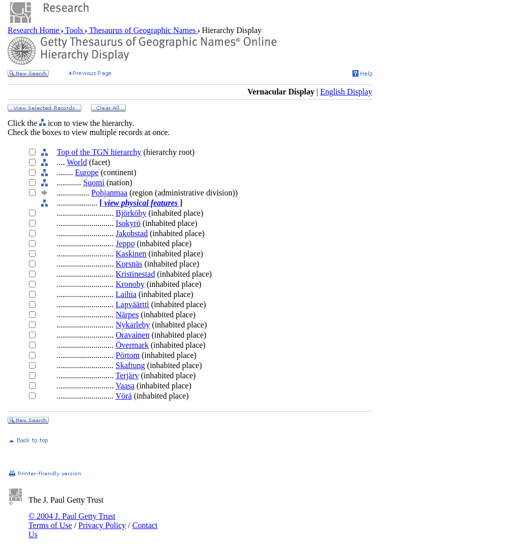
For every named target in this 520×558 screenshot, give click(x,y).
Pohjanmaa (109, 192)
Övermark (132, 345)
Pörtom (128, 355)
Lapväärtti (132, 304)
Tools (74, 30)
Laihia (126, 294)
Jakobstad (132, 233)
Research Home (34, 30)
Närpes (127, 314)
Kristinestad (135, 274)
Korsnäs (129, 263)
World (77, 162)
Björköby (131, 213)
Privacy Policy (102, 525)
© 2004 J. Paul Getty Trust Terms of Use (71, 521)
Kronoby (130, 284)
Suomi (94, 182)
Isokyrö (128, 223)
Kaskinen (131, 253)
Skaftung (130, 365)
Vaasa (125, 385)
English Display (346, 91)
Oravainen (133, 335)
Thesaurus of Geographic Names (142, 30)
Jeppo (125, 243)
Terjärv (127, 375)
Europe (87, 172)
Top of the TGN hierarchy (99, 152)
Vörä (124, 395)
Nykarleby (133, 324)
